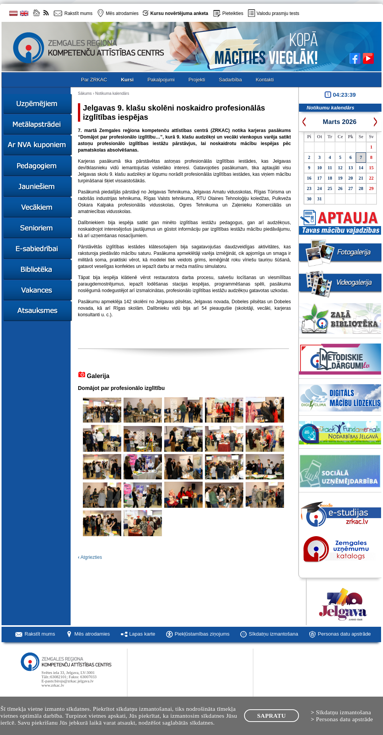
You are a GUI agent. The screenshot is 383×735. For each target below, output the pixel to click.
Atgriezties (90, 557)
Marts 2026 (340, 122)
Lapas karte (142, 634)
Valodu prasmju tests (278, 13)
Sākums (85, 93)
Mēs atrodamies (92, 634)
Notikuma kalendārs (112, 93)
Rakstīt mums (40, 634)
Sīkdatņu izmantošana (273, 634)
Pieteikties (232, 13)
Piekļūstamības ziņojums (202, 634)
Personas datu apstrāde (344, 634)
